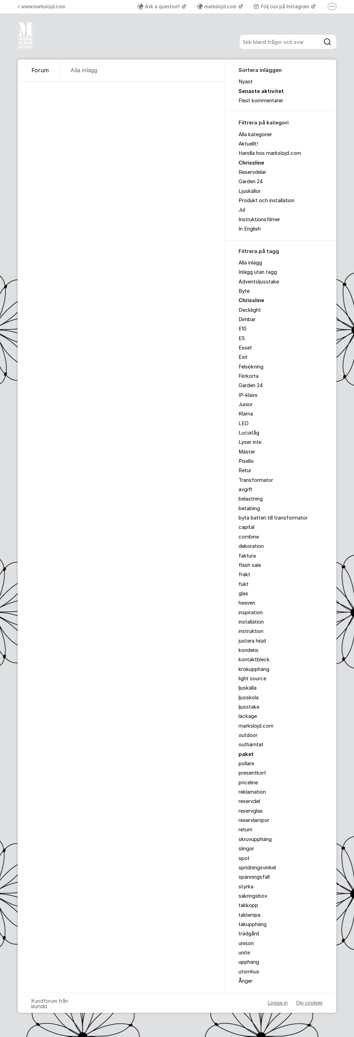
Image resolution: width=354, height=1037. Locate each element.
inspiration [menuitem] (251, 612)
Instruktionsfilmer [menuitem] (259, 219)
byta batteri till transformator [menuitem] (273, 518)
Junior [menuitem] (246, 404)
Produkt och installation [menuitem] (267, 200)
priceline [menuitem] (248, 782)
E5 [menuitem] (242, 338)
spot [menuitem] (244, 858)
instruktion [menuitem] (251, 631)
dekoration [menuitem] (251, 546)
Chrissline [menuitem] (251, 163)
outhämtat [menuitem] (251, 744)
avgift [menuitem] (245, 489)
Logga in (278, 1003)
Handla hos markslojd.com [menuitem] (270, 153)
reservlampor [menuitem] (254, 820)
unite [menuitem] (244, 953)
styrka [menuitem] (246, 887)
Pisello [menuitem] (246, 461)
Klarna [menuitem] (246, 414)
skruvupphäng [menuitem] (255, 839)
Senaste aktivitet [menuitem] (261, 91)
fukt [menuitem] (244, 584)
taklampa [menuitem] (249, 915)
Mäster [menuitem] (247, 452)
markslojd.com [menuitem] (256, 726)
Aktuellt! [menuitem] (248, 144)
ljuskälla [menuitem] (248, 688)
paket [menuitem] (246, 754)
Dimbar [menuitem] (247, 319)
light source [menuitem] (252, 678)
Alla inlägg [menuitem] (250, 263)
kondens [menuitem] (249, 650)
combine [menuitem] (249, 537)
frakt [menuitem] (244, 574)
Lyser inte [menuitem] (250, 442)
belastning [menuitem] (251, 499)
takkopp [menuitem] (248, 905)
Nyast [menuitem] (246, 81)
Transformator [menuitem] (256, 480)
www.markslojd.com (41, 6)
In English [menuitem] (250, 229)
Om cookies (309, 1003)
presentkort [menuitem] (252, 773)
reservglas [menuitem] (251, 811)
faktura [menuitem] (247, 556)
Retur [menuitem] (245, 470)
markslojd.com (217, 6)
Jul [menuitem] (242, 210)
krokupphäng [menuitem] (254, 669)
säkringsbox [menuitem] (253, 896)
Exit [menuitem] (243, 357)
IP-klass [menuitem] (248, 395)
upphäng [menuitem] (249, 962)
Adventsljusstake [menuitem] (259, 282)
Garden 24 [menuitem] (251, 181)
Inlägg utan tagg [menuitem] (258, 272)
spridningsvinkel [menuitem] (257, 868)
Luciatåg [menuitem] (249, 433)
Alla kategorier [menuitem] (255, 134)
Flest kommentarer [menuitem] (261, 100)
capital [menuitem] (246, 527)
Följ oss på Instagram (282, 6)
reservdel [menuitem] (249, 801)
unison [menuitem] (246, 943)
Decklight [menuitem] (250, 310)
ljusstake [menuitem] (249, 707)
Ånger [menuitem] (245, 981)
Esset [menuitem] (245, 348)
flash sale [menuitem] (250, 565)
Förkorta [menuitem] (249, 376)
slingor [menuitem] (246, 849)
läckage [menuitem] (248, 716)
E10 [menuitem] (242, 329)
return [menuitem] (245, 829)
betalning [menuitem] (249, 508)
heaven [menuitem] (247, 603)
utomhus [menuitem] (249, 972)
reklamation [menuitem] (252, 792)
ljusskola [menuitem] (249, 697)
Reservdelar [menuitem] (252, 172)
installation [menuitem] (251, 622)
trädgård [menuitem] (249, 934)
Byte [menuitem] (244, 291)
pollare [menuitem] (246, 763)
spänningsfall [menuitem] (254, 877)
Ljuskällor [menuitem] (250, 191)
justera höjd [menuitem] (252, 641)
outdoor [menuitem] (248, 735)
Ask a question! (159, 6)
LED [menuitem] (244, 423)
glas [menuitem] (243, 593)
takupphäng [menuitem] (253, 924)
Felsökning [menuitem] (251, 367)
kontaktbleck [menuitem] (254, 659)
